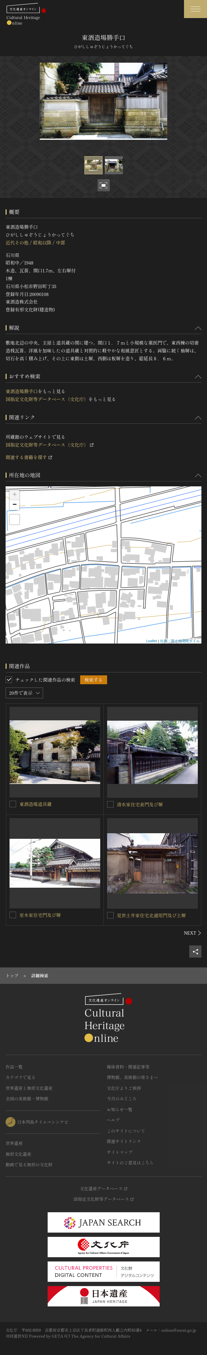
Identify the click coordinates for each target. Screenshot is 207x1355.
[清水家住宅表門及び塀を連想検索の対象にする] (110, 804)
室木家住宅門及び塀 (40, 915)
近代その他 (17, 242)
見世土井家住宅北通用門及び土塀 (151, 915)
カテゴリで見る (20, 1077)
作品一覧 (14, 1067)
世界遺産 (14, 1143)
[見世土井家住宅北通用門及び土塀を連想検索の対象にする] (110, 915)
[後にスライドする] (192, 933)
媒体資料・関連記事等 (128, 1067)
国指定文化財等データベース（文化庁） (47, 399)
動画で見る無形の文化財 (29, 1164)
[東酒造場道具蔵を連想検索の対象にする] (13, 804)
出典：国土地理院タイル (180, 641)
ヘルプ (113, 1120)
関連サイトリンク (124, 1141)
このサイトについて (126, 1131)
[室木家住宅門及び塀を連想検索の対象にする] (13, 915)
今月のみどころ (122, 1098)
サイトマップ (119, 1152)
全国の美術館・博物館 (27, 1098)
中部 (60, 242)
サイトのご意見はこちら (130, 1162)
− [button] (14, 505)
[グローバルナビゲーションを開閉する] (195, 9)
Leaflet (151, 641)
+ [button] (14, 495)
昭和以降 (42, 242)
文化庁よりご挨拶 (124, 1088)
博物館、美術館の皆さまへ (132, 1077)
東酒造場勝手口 (22, 391)
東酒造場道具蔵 (35, 804)
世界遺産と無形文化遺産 (29, 1088)
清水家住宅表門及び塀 (140, 804)
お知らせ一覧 (119, 1109)
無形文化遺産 (18, 1154)
